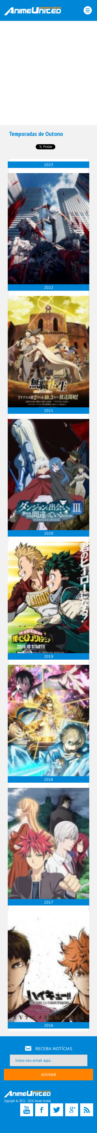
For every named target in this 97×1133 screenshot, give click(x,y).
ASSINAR (48, 1074)
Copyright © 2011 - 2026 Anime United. (27, 1097)
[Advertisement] (48, 73)
